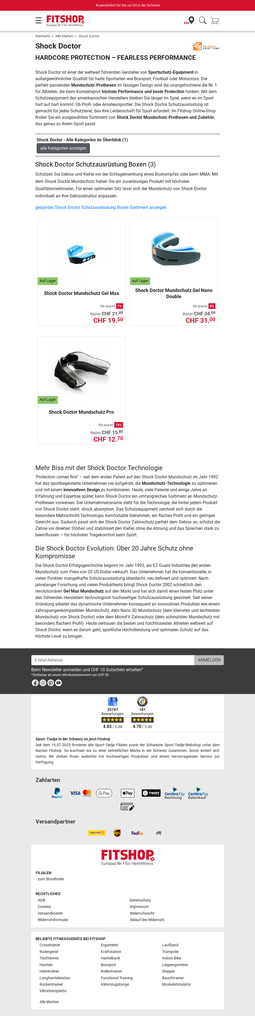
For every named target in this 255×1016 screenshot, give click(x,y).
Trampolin (170, 952)
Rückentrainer (51, 984)
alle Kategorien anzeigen (63, 148)
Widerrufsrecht (142, 913)
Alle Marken (64, 36)
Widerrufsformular (53, 920)
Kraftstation (111, 952)
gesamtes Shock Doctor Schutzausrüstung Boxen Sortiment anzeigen (100, 207)
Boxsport (108, 965)
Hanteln (46, 965)
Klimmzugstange (115, 984)
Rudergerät (49, 952)
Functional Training (117, 978)
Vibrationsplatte (53, 991)
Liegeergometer (175, 965)
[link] (35, 683)
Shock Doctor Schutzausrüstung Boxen (90, 164)
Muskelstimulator (176, 984)
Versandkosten (50, 913)
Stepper (168, 971)
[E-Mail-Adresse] (113, 660)
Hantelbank (110, 958)
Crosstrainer (50, 945)
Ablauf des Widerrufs (147, 920)
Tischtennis (49, 958)
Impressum (139, 906)
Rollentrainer (111, 971)
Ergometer (109, 945)
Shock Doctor (89, 36)
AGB (41, 900)
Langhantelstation (55, 978)
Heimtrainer (49, 971)
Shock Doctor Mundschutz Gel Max (81, 293)
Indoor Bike (171, 958)
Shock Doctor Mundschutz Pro (81, 412)
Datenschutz (140, 900)
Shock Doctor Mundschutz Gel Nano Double (173, 293)
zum (51, 879)
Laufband (170, 945)
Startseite (42, 36)
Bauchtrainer (173, 978)
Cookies (44, 906)
